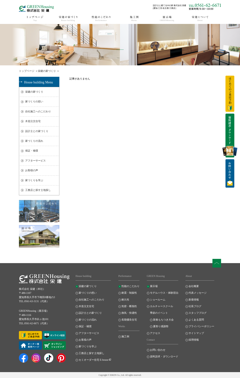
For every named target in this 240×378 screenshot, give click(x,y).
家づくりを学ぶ (34, 180)
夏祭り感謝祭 (161, 326)
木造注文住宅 (33, 121)
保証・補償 (31, 150)
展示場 (154, 286)
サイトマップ (196, 333)
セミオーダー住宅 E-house (93, 359)
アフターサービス (35, 160)
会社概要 (194, 286)
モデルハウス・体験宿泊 (164, 292)
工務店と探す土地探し (38, 190)
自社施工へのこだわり (38, 111)
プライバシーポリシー (201, 326)
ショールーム (157, 299)
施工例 (125, 336)
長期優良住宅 (129, 319)
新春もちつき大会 (163, 319)
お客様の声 (31, 170)
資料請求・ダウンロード (164, 356)
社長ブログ (195, 306)
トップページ (26, 71)
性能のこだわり (130, 286)
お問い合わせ (157, 350)
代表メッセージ (198, 292)
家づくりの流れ (34, 141)
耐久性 (125, 299)
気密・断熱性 (129, 306)
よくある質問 (196, 319)
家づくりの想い (34, 101)
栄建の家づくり (47, 71)
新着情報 (194, 299)
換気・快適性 (129, 313)
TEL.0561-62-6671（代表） (34, 323)
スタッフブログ (198, 313)
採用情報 (194, 339)
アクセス (155, 333)
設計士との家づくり (36, 131)
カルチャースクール (161, 306)
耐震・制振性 (129, 292)
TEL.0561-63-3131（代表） (34, 301)
